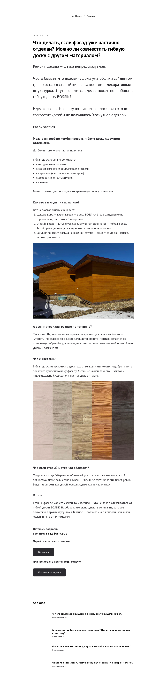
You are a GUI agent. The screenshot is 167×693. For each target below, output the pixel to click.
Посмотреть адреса (49, 572)
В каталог (43, 552)
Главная (91, 16)
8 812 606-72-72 (56, 533)
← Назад (77, 16)
